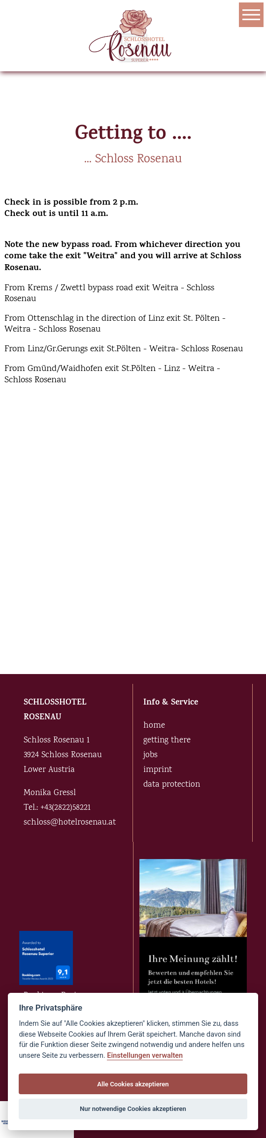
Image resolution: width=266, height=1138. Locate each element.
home (154, 726)
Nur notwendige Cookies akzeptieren (133, 1108)
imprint (157, 770)
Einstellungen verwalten (145, 1055)
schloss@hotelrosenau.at (70, 823)
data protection (171, 785)
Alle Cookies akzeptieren (132, 1084)
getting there (167, 741)
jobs (150, 755)
